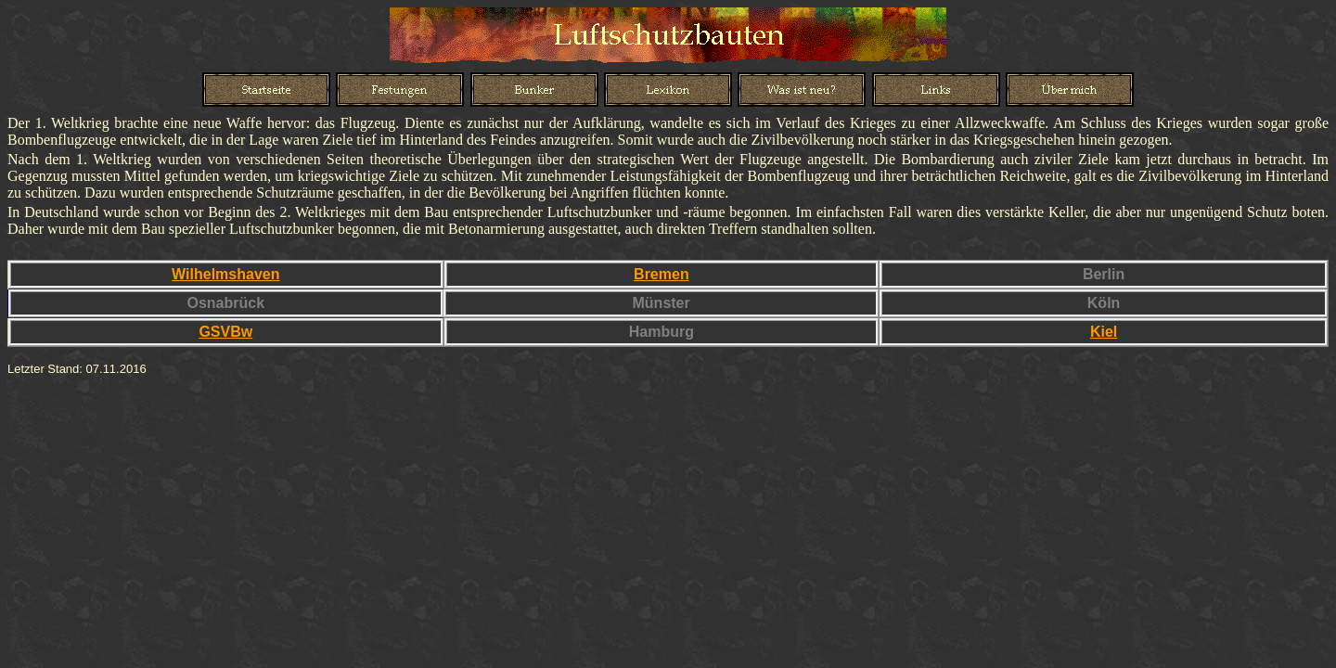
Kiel (1103, 332)
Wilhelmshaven (225, 274)
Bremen (661, 274)
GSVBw (225, 332)
